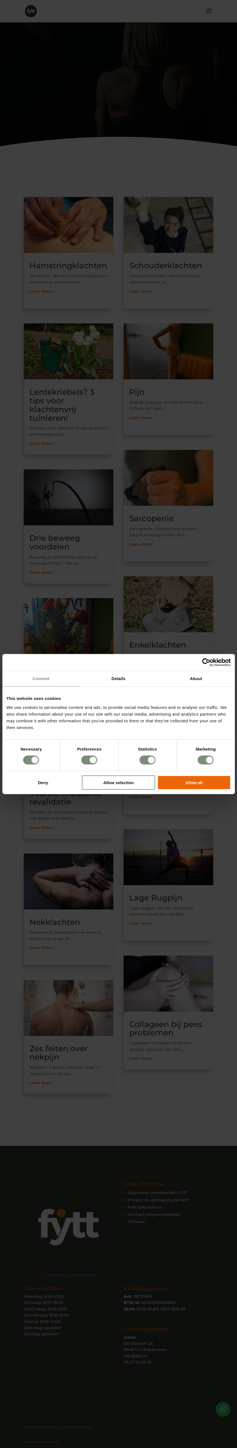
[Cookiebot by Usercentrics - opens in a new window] (206, 662)
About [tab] (196, 678)
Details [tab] (119, 678)
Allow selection (118, 782)
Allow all (194, 782)
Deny (43, 782)
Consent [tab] (41, 678)
